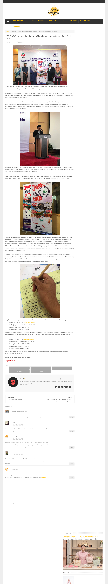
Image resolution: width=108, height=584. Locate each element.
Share (27, 374)
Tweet (15, 374)
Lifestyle (40, 20)
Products (30, 20)
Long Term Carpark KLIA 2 (80, 259)
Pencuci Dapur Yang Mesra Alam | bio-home (87, 155)
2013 (76, 237)
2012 (76, 239)
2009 (76, 246)
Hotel (63, 20)
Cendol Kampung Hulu (79, 272)
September (79, 138)
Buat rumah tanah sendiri (80, 279)
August (78, 140)
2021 (76, 123)
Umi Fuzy (14, 456)
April (77, 219)
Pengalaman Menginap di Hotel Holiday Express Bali (87, 257)
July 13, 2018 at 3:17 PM (17, 416)
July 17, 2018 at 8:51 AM (17, 441)
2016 (76, 231)
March (78, 222)
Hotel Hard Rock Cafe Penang (81, 261)
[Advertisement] (37, 521)
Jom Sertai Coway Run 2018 (83, 188)
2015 (76, 233)
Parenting (73, 20)
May (77, 217)
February (78, 224)
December (79, 132)
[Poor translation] (6, 558)
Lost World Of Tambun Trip (80, 255)
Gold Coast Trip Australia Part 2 (82, 265)
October (78, 136)
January (78, 226)
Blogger (101, 545)
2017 (76, 228)
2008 (76, 248)
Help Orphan (44, 480)
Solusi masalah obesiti (79, 278)
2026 (76, 113)
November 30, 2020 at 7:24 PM (19, 474)
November (79, 134)
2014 (76, 235)
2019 (76, 128)
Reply (66, 420)
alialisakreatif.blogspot (18, 414)
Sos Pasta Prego (78, 276)
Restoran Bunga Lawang (80, 281)
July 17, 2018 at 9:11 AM (17, 458)
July (77, 142)
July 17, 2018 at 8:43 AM (17, 427)
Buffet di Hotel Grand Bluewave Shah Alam (84, 268)
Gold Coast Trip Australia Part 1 (82, 263)
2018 (76, 130)
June (77, 215)
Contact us (98, 540)
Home (7, 31)
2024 (76, 117)
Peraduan (16, 26)
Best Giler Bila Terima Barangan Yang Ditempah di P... (89, 164)
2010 (76, 243)
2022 (76, 121)
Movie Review (18, 20)
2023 (76, 119)
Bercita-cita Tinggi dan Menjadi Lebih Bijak (86, 166)
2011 (76, 241)
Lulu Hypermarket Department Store (83, 270)
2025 (76, 115)
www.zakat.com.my (29, 326)
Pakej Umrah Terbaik (79, 274)
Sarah (13, 472)
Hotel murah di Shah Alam (80, 266)
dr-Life (13, 426)
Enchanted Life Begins (22, 545)
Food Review (52, 20)
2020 (76, 126)
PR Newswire (85, 20)
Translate (83, 105)
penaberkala (15, 440)
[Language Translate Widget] (81, 103)
